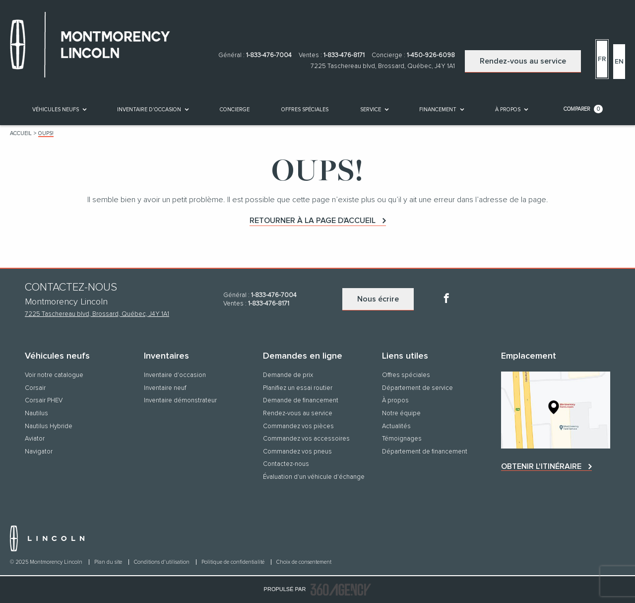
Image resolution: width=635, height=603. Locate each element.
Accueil (21, 133)
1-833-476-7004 (269, 55)
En (619, 61)
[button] (55, 109)
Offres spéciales (304, 109)
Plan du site (109, 562)
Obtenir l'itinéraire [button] (541, 466)
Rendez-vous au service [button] (523, 61)
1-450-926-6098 (431, 55)
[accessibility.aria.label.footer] (341, 590)
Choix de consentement (303, 562)
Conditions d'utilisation (162, 562)
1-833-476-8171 (344, 55)
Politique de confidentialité (233, 562)
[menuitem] (59, 109)
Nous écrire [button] (378, 299)
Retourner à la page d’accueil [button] (313, 221)
